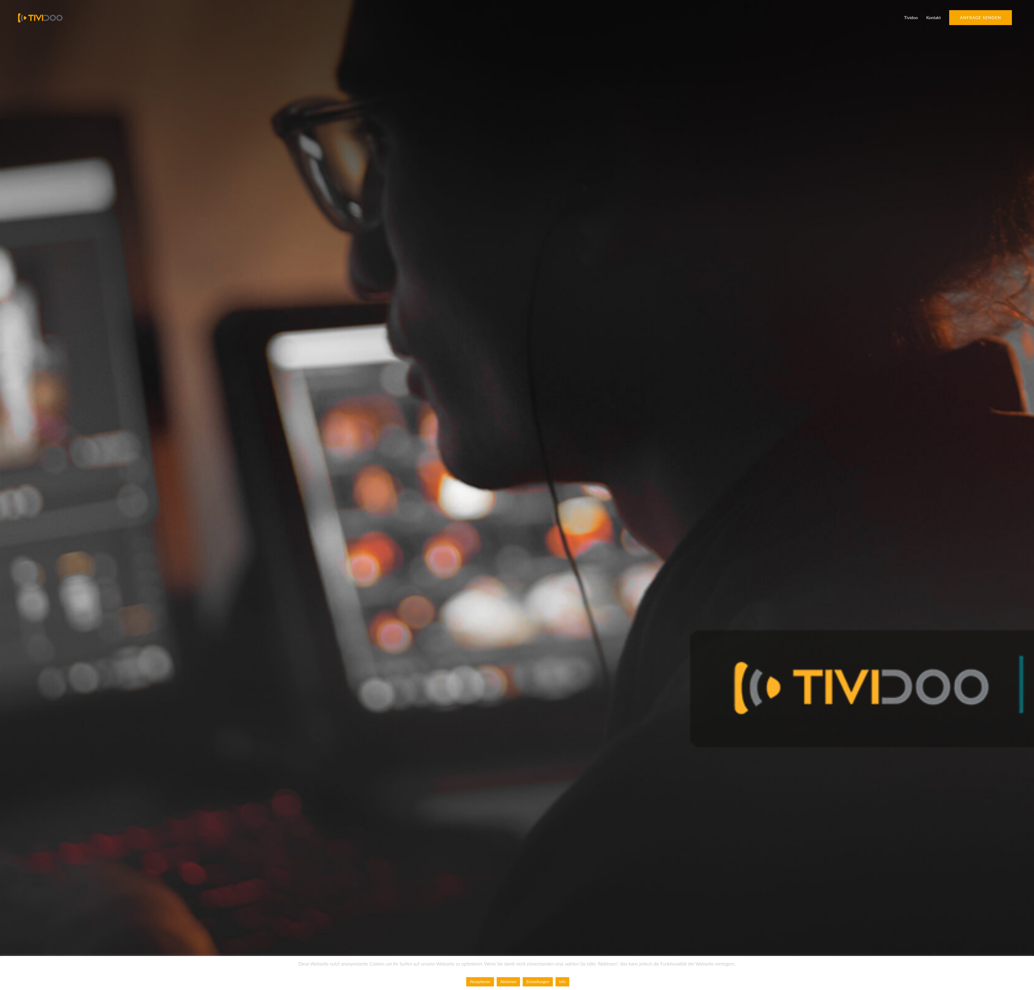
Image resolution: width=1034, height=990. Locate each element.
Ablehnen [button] (508, 981)
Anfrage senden (980, 17)
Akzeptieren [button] (480, 981)
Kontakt (933, 17)
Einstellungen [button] (537, 981)
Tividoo (911, 17)
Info (562, 981)
